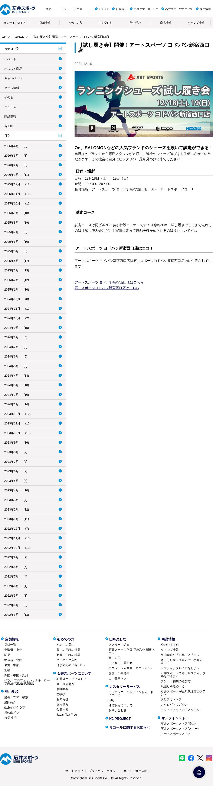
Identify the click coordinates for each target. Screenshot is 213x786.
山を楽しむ (105, 22)
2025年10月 (12, 203)
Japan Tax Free (66, 714)
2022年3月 (11, 614)
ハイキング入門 (66, 660)
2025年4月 (11, 260)
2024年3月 (11, 385)
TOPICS (104, 9)
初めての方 (75, 22)
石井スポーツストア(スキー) (180, 728)
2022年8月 (11, 567)
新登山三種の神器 (68, 655)
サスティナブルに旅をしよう (180, 668)
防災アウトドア (171, 699)
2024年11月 (12, 308)
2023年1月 (11, 519)
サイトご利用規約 (135, 771)
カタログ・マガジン (174, 704)
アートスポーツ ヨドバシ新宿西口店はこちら (109, 282)
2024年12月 (12, 299)
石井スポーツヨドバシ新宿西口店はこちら (107, 288)
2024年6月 (11, 356)
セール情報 (11, 87)
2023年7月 (11, 461)
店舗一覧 (10, 644)
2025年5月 (11, 251)
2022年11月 (12, 538)
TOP (3, 36)
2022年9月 (11, 557)
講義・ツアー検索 (16, 697)
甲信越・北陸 (13, 660)
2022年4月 (11, 605)
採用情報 (205, 9)
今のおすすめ (170, 644)
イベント (10, 59)
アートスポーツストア (176, 733)
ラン (64, 9)
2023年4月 (11, 490)
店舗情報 (44, 22)
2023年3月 (11, 500)
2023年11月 (12, 423)
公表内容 (62, 709)
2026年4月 (11, 146)
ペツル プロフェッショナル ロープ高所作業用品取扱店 (27, 682)
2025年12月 (12, 184)
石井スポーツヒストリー (72, 679)
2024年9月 (11, 327)
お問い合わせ (118, 710)
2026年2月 (11, 165)
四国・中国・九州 (16, 675)
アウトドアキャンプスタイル (180, 709)
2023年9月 (11, 442)
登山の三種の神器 (68, 649)
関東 (7, 655)
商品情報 (165, 22)
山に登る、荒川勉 (120, 663)
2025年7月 (11, 232)
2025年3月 (11, 270)
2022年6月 (11, 586)
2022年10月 (12, 547)
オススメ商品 (13, 68)
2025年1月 (11, 289)
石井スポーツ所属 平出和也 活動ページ (132, 651)
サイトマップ (74, 771)
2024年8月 (11, 337)
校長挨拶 (10, 717)
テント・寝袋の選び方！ (177, 681)
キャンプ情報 (196, 22)
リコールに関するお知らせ (129, 727)
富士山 (8, 126)
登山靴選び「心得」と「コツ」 (182, 655)
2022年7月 (11, 576)
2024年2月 (11, 394)
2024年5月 (11, 366)
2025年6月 (11, 241)
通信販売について (120, 705)
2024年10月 (12, 318)
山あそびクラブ (14, 707)
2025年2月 (11, 280)
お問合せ (121, 9)
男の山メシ (11, 712)
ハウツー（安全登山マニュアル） (131, 668)
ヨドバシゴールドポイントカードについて (131, 693)
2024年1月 (11, 404)
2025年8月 (11, 222)
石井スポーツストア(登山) (178, 723)
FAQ (112, 700)
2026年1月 (11, 174)
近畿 (7, 670)
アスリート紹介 (119, 644)
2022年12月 (12, 528)
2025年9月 (11, 213)
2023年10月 (12, 433)
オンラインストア (15, 22)
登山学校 (135, 22)
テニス (78, 9)
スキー (50, 9)
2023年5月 (11, 480)
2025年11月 (12, 194)
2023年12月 (12, 414)
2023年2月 (11, 509)
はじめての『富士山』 (71, 665)
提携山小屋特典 (119, 673)
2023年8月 (11, 452)
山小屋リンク (118, 678)
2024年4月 (11, 375)
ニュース (10, 107)
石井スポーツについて (179, 9)
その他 (8, 97)
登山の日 (115, 658)
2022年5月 (11, 595)
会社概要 (62, 689)
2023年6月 (11, 471)
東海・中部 (11, 665)
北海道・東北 (13, 649)
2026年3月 (11, 155)
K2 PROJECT (120, 719)
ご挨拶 (60, 694)
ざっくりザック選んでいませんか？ (182, 661)
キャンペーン (13, 78)
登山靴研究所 (65, 684)
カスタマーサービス (146, 9)
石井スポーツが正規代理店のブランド (183, 693)
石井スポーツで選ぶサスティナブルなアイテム (183, 674)
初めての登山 (65, 644)
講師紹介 (10, 702)
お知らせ (62, 699)
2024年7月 (11, 347)
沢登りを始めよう (173, 686)
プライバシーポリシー (103, 771)
